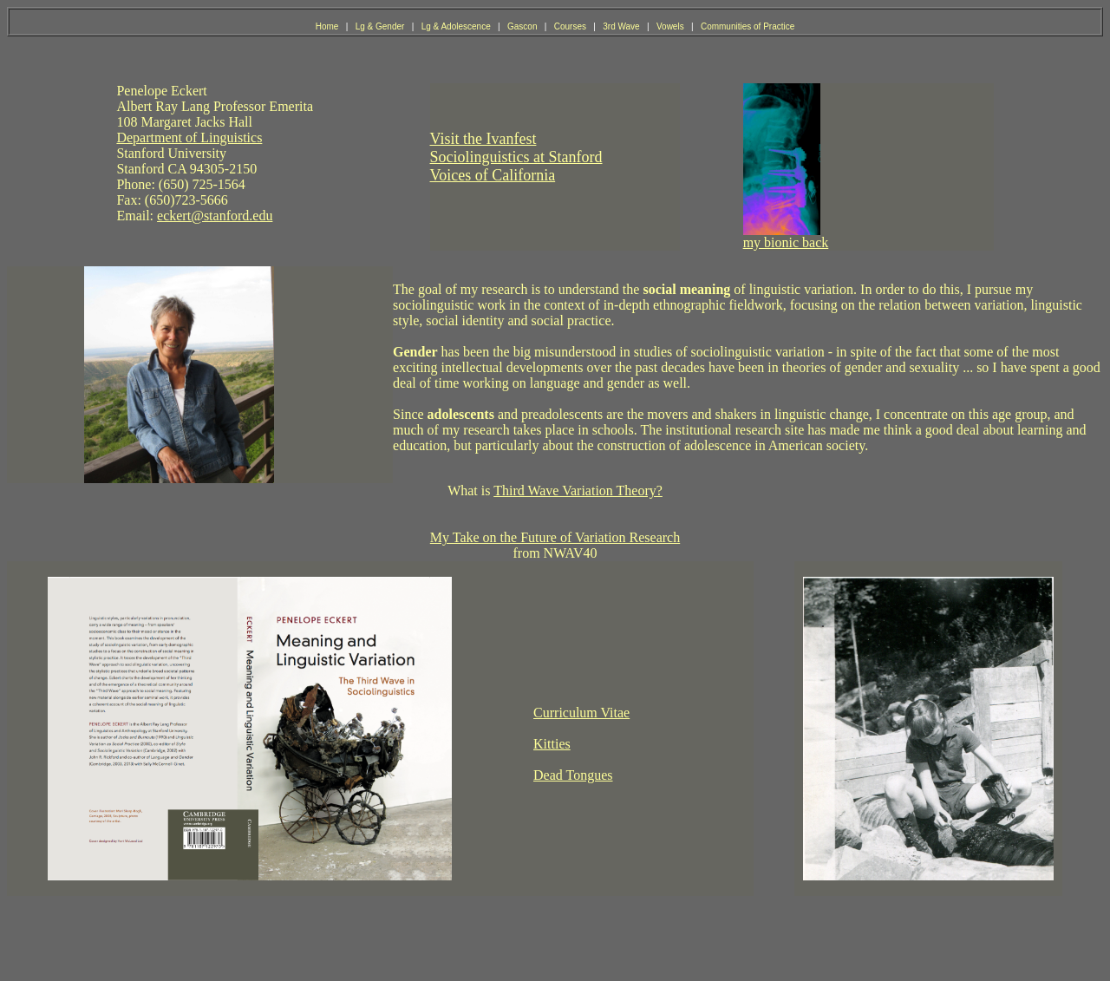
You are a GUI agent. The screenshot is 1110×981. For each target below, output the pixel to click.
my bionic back (786, 242)
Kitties (552, 743)
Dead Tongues (572, 775)
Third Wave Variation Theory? (578, 490)
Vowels (671, 26)
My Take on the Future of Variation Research (555, 537)
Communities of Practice (747, 26)
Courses (571, 26)
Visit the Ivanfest (483, 138)
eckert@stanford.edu (214, 215)
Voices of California (493, 175)
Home (328, 26)
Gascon (523, 26)
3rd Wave (622, 26)
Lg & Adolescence (457, 26)
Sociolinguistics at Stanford (516, 157)
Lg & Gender (381, 26)
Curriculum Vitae (581, 712)
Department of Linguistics (189, 137)
